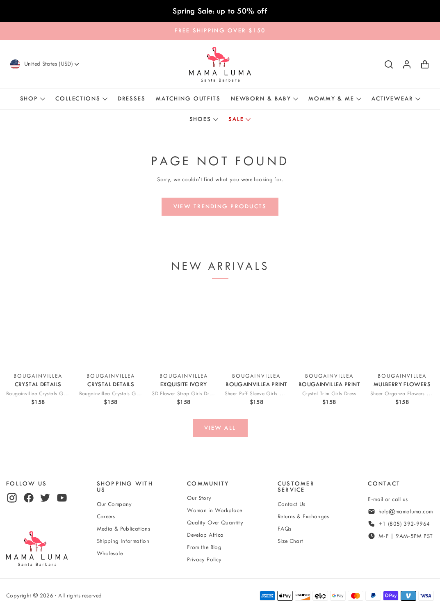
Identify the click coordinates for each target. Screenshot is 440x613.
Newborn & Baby (261, 99)
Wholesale (110, 553)
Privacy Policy (204, 559)
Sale (236, 119)
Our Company (114, 504)
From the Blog (204, 547)
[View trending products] (220, 207)
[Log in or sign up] (407, 64)
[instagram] (12, 498)
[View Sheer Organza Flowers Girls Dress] (402, 329)
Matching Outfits (188, 99)
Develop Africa (205, 535)
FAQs (285, 529)
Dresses (132, 99)
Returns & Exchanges (303, 516)
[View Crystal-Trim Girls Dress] (329, 329)
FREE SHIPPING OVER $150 (220, 30)
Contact (384, 484)
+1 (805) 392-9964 (404, 524)
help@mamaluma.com (405, 511)
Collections (77, 99)
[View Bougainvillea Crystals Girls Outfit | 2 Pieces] (111, 329)
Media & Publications (123, 529)
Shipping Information (123, 541)
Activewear (392, 99)
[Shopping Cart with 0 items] (425, 64)
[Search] (389, 64)
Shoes (200, 119)
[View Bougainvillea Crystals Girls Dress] (38, 329)
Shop (29, 99)
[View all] (220, 428)
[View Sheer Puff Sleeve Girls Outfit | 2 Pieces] (256, 329)
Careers (106, 516)
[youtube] (62, 498)
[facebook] (28, 498)
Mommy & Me (331, 99)
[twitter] (45, 498)
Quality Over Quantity (215, 523)
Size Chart (290, 541)
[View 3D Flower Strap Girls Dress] (183, 329)
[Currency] (52, 64)
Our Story (199, 498)
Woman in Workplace (214, 510)
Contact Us (291, 504)
